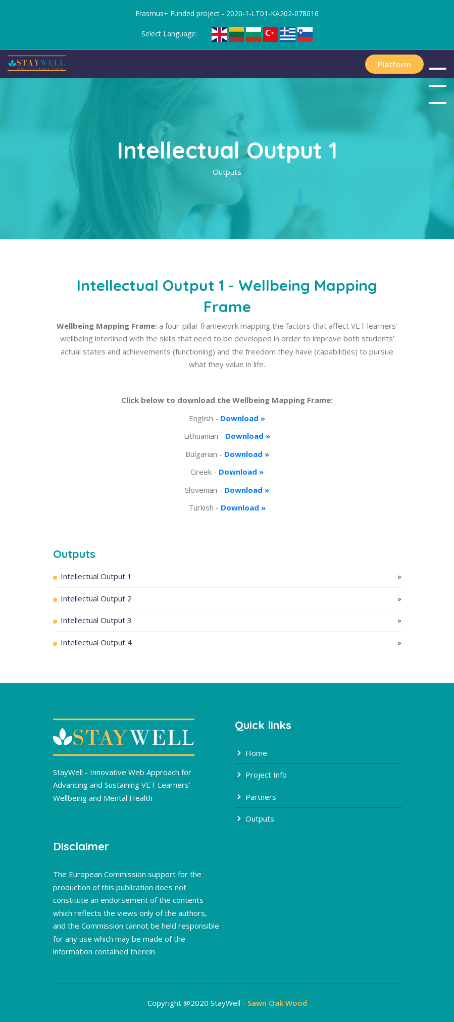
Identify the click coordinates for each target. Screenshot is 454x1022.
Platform (394, 64)
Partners (255, 797)
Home (251, 753)
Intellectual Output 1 (231, 576)
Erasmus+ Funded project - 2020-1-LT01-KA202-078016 (227, 13)
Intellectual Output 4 (231, 642)
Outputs (254, 818)
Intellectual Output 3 (231, 620)
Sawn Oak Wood (277, 1003)
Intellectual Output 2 (231, 598)
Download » (242, 418)
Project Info (261, 775)
